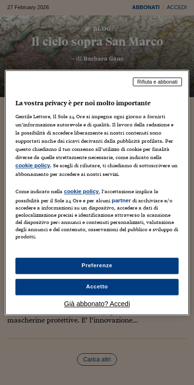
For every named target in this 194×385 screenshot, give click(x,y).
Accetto (97, 286)
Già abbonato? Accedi (97, 304)
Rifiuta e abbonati (157, 82)
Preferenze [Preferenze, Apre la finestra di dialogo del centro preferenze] (97, 265)
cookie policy (32, 166)
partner (121, 200)
